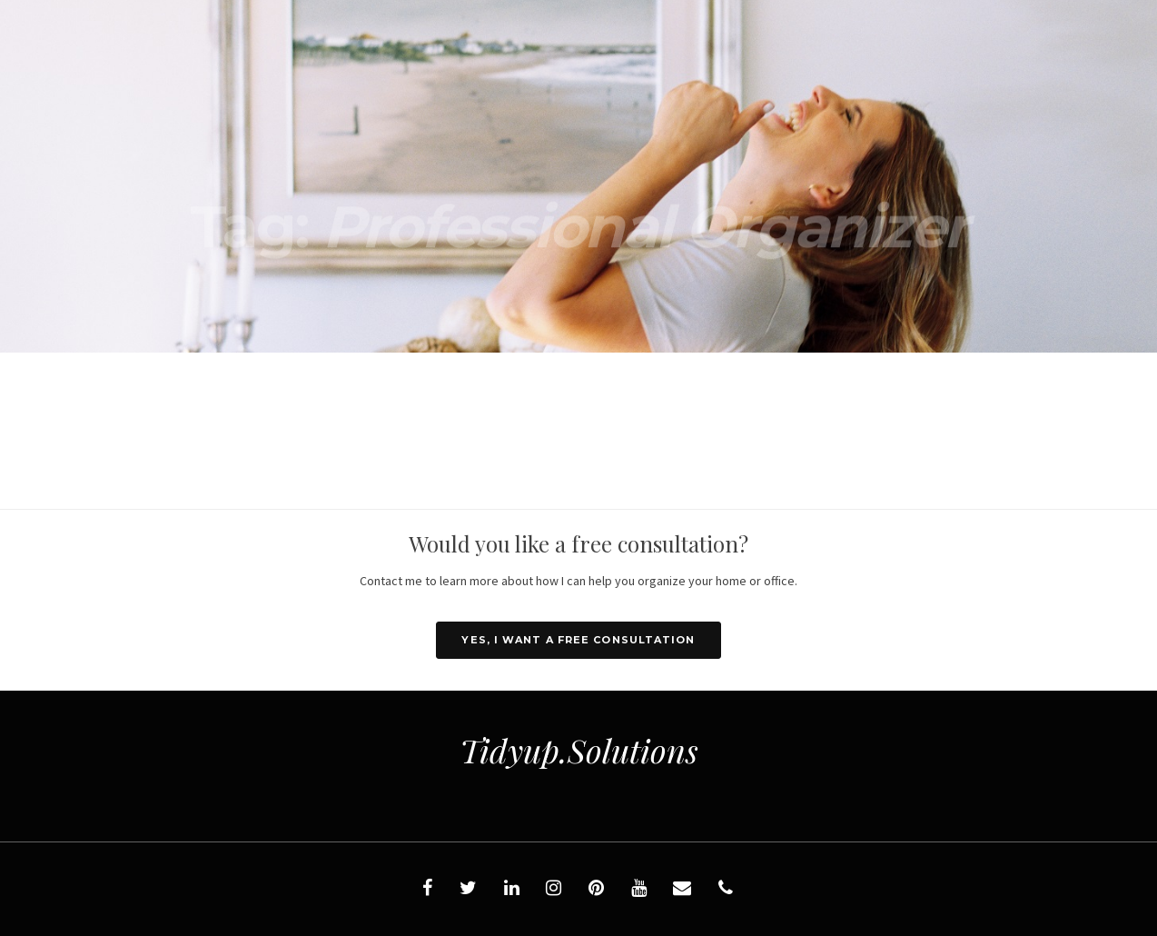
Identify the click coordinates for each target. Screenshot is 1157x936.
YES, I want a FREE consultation (578, 639)
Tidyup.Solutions (579, 750)
